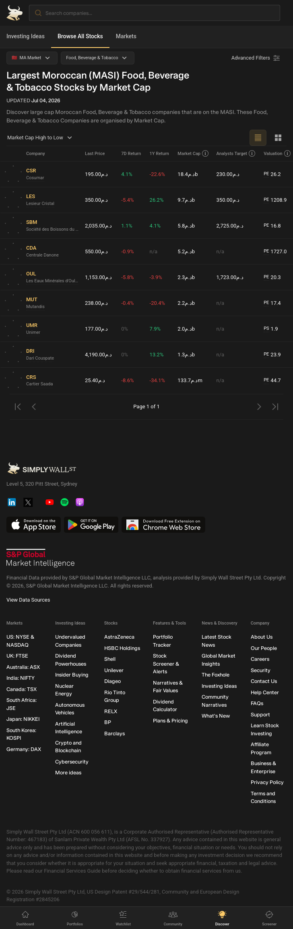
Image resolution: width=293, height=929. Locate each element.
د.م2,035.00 (98, 226)
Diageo (112, 681)
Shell (110, 659)
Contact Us (264, 681)
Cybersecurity (72, 762)
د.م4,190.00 (98, 355)
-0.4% (127, 303)
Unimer (33, 332)
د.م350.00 (96, 200)
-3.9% (156, 277)
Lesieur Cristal (40, 203)
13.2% (157, 355)
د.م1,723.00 (230, 277)
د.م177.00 (96, 329)
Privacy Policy (267, 782)
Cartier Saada (39, 384)
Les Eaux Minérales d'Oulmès (52, 280)
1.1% (126, 226)
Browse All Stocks (80, 36)
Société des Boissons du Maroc (52, 229)
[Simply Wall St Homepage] (14, 13)
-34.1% (157, 380)
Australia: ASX (23, 667)
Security (260, 670)
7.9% (155, 329)
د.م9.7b (186, 200)
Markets (126, 36)
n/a (154, 251)
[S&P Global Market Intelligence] (40, 558)
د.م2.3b (186, 277)
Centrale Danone (42, 255)
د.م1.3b (186, 355)
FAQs (257, 703)
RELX (110, 711)
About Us (261, 637)
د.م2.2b (186, 303)
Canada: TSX (21, 689)
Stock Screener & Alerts (166, 664)
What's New (216, 716)
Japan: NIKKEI (22, 719)
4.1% (126, 174)
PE (266, 173)
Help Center (265, 692)
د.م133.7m (189, 380)
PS (266, 328)
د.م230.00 (228, 174)
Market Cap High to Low (40, 138)
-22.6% (157, 174)
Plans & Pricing (170, 721)
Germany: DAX (23, 749)
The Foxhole (215, 675)
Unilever (114, 670)
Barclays (114, 733)
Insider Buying (72, 675)
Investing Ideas (25, 36)
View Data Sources (28, 600)
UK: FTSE (17, 656)
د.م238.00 (96, 303)
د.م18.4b (187, 174)
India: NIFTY (20, 678)
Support (260, 715)
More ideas (68, 773)
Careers (260, 659)
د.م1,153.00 (98, 277)
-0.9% (127, 251)
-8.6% (127, 380)
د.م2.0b (186, 329)
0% (124, 329)
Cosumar (35, 177)
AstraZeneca (119, 637)
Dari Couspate (40, 358)
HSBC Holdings (122, 648)
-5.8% (127, 277)
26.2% (157, 200)
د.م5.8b (186, 226)
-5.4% (127, 200)
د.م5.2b (186, 251)
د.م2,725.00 (230, 226)
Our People (264, 648)
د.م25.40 (95, 380)
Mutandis (35, 306)
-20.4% (157, 303)
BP (107, 722)
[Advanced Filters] (256, 58)
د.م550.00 (96, 251)
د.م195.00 (96, 174)
